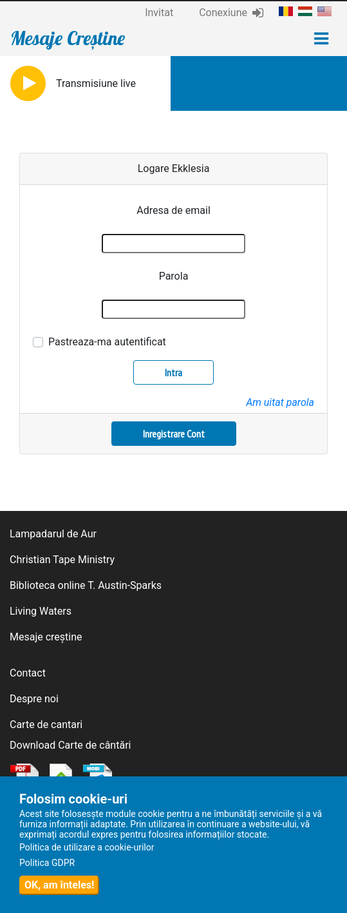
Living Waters (40, 611)
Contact (28, 673)
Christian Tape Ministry (62, 559)
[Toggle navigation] (321, 38)
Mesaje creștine (46, 637)
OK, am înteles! (59, 885)
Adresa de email (173, 210)
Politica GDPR (47, 863)
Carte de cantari (46, 724)
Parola (174, 276)
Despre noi (34, 699)
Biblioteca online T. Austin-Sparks (86, 585)
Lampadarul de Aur (53, 534)
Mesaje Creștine (67, 38)
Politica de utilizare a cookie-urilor (87, 847)
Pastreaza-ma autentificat (107, 342)
